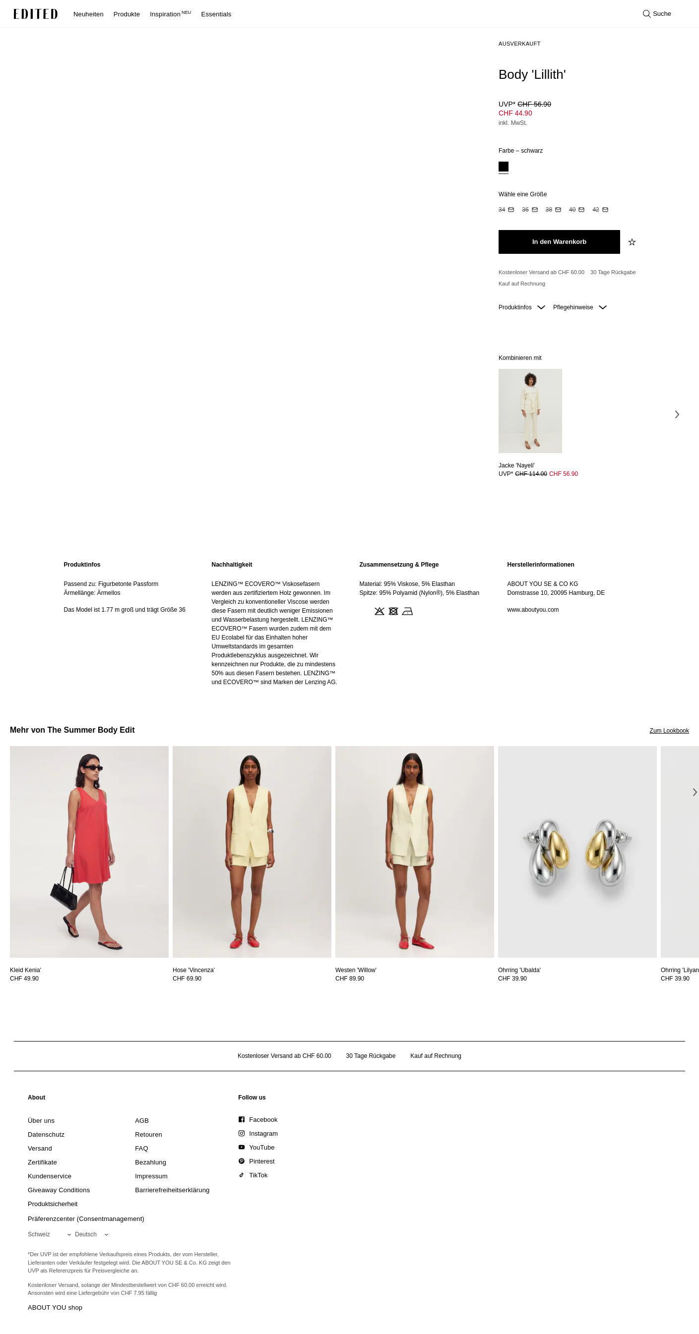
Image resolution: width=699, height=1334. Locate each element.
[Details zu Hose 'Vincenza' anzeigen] (252, 852)
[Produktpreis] (590, 114)
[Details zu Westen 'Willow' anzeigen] (414, 852)
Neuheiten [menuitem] (88, 14)
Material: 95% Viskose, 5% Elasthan (407, 583)
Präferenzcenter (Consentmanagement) (86, 1219)
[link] (37, 1099)
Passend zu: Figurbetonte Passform (111, 583)
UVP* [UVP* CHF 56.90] (525, 104)
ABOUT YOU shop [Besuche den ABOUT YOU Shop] (55, 1307)
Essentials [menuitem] (216, 14)
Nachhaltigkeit (232, 565)
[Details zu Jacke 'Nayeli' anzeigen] (530, 411)
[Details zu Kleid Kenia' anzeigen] (89, 852)
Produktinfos (522, 307)
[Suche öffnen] (657, 14)
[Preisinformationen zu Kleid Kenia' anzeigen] (89, 979)
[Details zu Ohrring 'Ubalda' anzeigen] (577, 852)
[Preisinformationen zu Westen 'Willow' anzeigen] (414, 979)
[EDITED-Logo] (36, 14)
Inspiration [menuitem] (170, 14)
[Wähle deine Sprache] (93, 1234)
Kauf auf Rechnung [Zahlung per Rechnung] (522, 284)
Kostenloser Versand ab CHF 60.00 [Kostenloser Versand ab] (541, 272)
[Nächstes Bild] (677, 414)
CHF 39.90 (512, 979)
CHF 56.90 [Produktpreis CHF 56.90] (563, 474)
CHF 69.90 (187, 979)
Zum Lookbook (669, 730)
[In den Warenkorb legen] (559, 242)
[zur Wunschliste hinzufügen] (633, 242)
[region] (128, 623)
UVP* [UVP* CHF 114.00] (530, 474)
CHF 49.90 (24, 979)
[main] (349, 623)
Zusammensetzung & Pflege (399, 565)
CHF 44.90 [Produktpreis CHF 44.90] (515, 113)
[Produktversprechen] (590, 278)
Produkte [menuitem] (127, 14)
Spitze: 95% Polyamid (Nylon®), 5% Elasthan (420, 592)
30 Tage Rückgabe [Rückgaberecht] (613, 272)
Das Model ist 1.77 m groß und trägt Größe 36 (125, 609)
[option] (503, 168)
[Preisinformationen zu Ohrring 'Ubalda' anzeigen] (577, 979)
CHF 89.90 (349, 979)
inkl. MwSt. (513, 122)
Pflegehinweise (580, 307)
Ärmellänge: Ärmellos (92, 592)
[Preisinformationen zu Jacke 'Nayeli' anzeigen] (530, 474)
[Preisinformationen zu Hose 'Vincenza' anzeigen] (252, 979)
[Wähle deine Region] (51, 1234)
